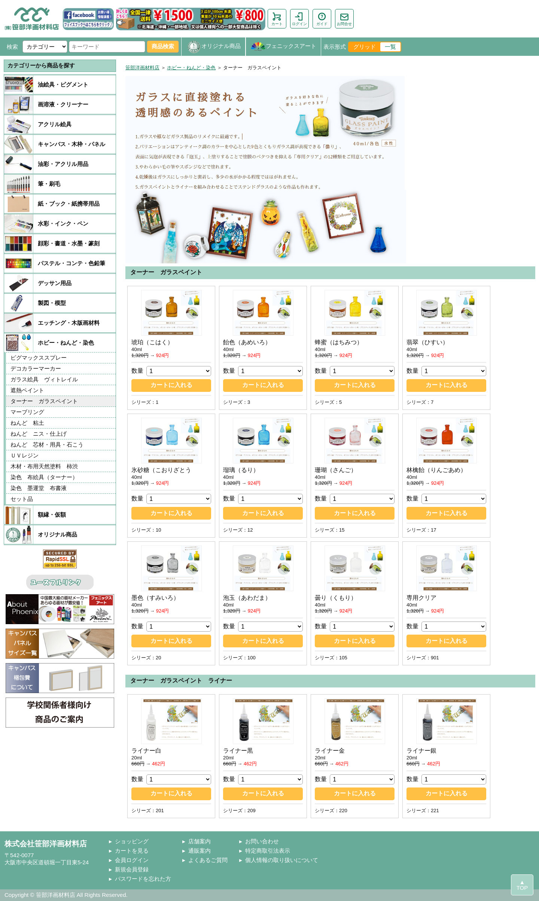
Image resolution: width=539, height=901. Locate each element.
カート (277, 19)
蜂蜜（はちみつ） (339, 342)
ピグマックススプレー (38, 357)
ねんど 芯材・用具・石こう (46, 444)
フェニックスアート (283, 47)
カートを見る (132, 850)
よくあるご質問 (208, 860)
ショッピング (132, 841)
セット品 (21, 499)
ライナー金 (330, 750)
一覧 (390, 46)
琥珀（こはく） (152, 342)
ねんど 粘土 (27, 423)
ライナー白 (146, 750)
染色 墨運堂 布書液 (38, 488)
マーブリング (27, 412)
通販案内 (199, 850)
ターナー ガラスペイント (44, 401)
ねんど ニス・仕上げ (38, 433)
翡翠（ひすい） (427, 342)
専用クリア (421, 598)
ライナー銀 (421, 750)
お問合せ (344, 19)
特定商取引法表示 (267, 850)
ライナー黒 (238, 750)
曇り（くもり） (336, 598)
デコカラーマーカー (35, 368)
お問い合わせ (262, 841)
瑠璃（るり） (241, 470)
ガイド (322, 19)
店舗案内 (199, 841)
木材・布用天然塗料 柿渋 (46, 466)
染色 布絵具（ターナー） (44, 477)
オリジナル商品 (213, 47)
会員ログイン (132, 860)
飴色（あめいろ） (247, 342)
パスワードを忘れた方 (143, 879)
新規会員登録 (132, 869)
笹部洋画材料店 (142, 67)
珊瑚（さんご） (336, 470)
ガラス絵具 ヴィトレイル (44, 379)
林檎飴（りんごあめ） (436, 470)
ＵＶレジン (24, 455)
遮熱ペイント (27, 390)
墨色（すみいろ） (155, 598)
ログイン (299, 19)
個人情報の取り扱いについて (281, 860)
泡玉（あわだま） (247, 598)
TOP (522, 888)
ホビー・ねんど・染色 (191, 67)
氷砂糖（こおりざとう (161, 470)
